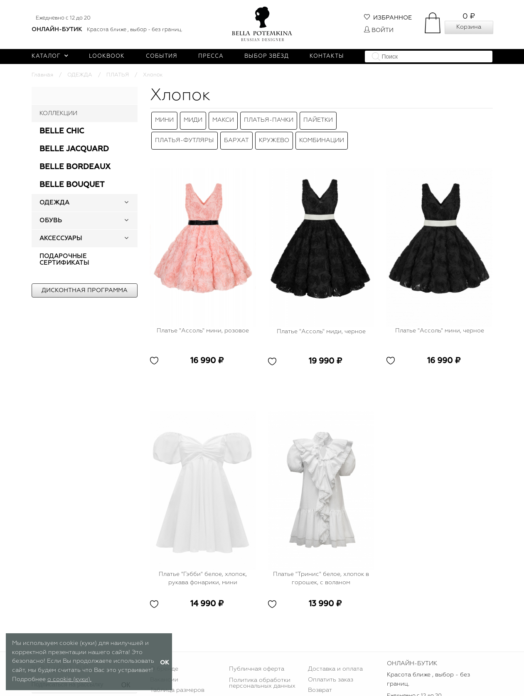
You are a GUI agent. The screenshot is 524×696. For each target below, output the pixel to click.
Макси (223, 118)
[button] (126, 202)
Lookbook (107, 56)
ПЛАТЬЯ (117, 75)
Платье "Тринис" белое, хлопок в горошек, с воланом (321, 570)
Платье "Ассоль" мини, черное (439, 323)
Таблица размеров (177, 682)
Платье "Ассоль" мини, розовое (203, 323)
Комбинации (321, 134)
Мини (164, 118)
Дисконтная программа (85, 290)
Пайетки (318, 118)
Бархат (236, 134)
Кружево (274, 134)
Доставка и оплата (335, 661)
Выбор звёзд (266, 56)
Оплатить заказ (330, 672)
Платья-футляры (184, 134)
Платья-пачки (268, 118)
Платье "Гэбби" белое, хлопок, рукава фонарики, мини (203, 570)
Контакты (327, 56)
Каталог (50, 56)
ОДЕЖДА (79, 75)
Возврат (320, 682)
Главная (42, 75)
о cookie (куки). (69, 679)
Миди (193, 118)
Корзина (468, 27)
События (161, 56)
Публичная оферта (256, 661)
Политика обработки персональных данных (262, 675)
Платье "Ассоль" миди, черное (321, 323)
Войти (379, 30)
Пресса (211, 56)
